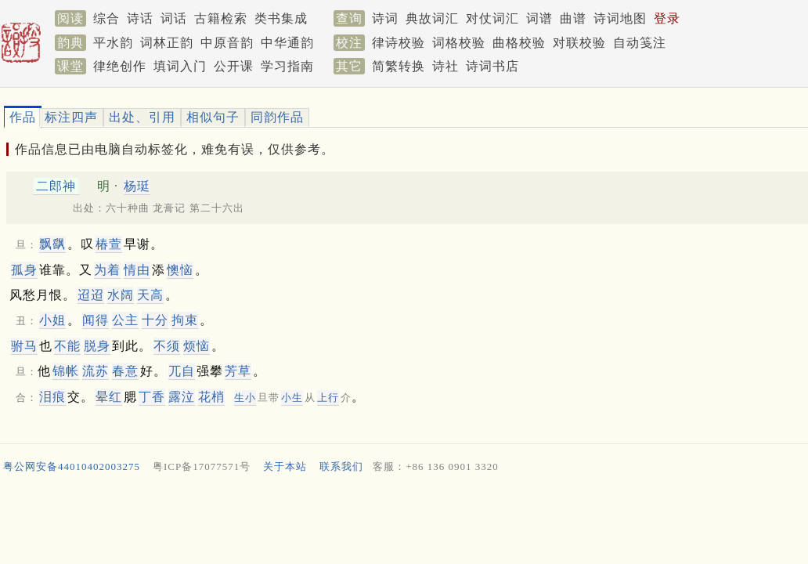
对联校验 (579, 42)
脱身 (97, 345)
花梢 (211, 396)
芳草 (238, 371)
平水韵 (113, 42)
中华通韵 (287, 42)
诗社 (445, 66)
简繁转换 (398, 66)
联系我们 (341, 466)
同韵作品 (277, 117)
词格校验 (458, 42)
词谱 (539, 18)
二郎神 (56, 186)
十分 (155, 320)
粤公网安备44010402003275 (71, 466)
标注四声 (71, 117)
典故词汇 (432, 18)
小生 (292, 397)
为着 (107, 270)
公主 (125, 320)
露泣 (181, 396)
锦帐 (65, 371)
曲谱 (573, 18)
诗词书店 (492, 66)
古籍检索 (220, 18)
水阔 (120, 295)
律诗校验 (398, 42)
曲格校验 (519, 42)
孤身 (24, 270)
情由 (137, 270)
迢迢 (91, 295)
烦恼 (196, 345)
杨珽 (137, 186)
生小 (245, 397)
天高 (150, 295)
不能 (67, 345)
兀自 (181, 371)
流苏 (95, 371)
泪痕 (52, 396)
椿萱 (109, 244)
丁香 (152, 396)
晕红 (109, 396)
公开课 (234, 66)
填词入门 (180, 66)
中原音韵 (227, 42)
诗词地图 (620, 18)
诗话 (140, 18)
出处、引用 (142, 117)
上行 (328, 397)
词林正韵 (166, 42)
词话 (174, 18)
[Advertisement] (397, 521)
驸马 (24, 345)
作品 (22, 117)
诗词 (385, 18)
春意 (125, 371)
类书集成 (281, 18)
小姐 (52, 320)
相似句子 (213, 117)
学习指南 (287, 66)
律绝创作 (119, 66)
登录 (667, 18)
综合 (106, 18)
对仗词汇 (492, 18)
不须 (166, 345)
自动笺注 (639, 42)
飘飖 (52, 244)
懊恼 (180, 270)
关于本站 (285, 466)
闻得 (95, 320)
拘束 (184, 320)
